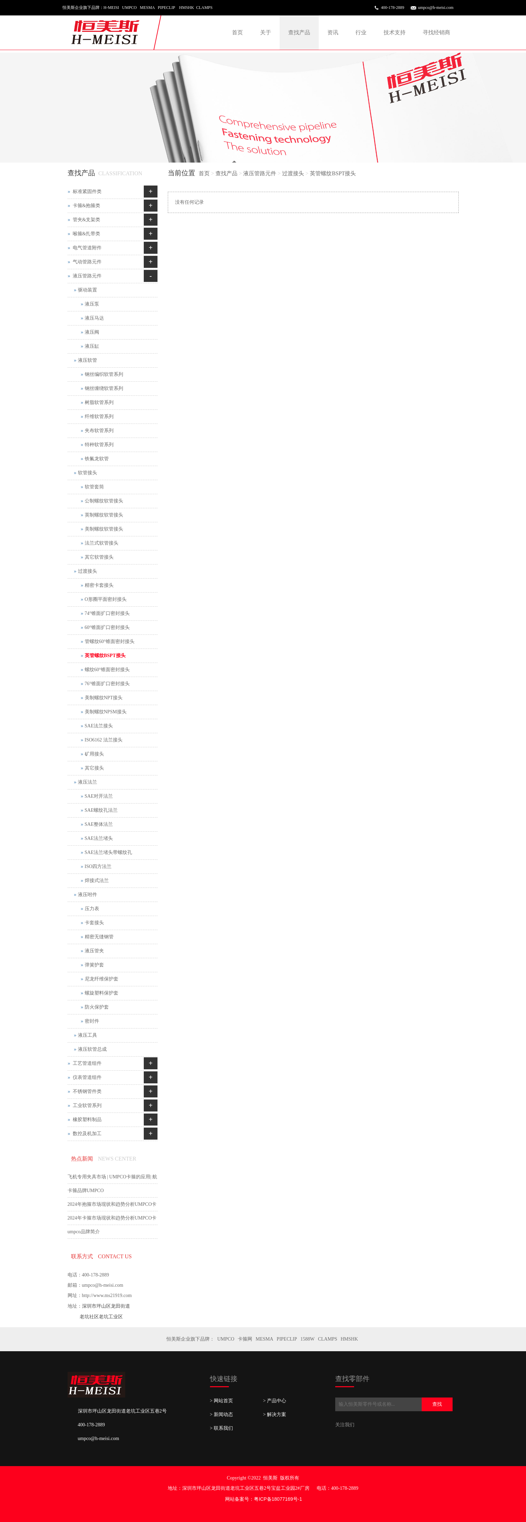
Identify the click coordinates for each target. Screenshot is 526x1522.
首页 (237, 32)
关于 (265, 32)
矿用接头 (94, 754)
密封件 (92, 1021)
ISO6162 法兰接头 (103, 739)
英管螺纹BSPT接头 (333, 173)
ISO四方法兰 (98, 866)
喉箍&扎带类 (87, 233)
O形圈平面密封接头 (106, 599)
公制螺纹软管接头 (104, 500)
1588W (307, 1339)
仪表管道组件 (87, 1077)
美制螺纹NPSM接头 (106, 711)
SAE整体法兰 (99, 824)
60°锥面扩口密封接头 (107, 627)
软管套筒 (94, 486)
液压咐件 (87, 894)
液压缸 (92, 346)
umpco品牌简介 (84, 1231)
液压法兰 (87, 782)
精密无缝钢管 (99, 936)
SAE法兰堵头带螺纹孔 (108, 852)
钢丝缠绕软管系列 (104, 388)
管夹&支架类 (87, 219)
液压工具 (87, 1035)
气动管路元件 (87, 261)
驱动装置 (87, 290)
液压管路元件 (259, 173)
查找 (437, 1404)
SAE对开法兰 (99, 796)
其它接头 (94, 768)
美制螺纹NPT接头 (103, 697)
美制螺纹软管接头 (104, 529)
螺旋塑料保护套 (101, 993)
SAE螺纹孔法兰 (101, 810)
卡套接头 (94, 922)
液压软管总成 (92, 1049)
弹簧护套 (94, 964)
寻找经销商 (436, 32)
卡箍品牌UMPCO (86, 1190)
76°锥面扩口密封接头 (107, 683)
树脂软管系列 (99, 402)
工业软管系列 (87, 1105)
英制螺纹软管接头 (104, 515)
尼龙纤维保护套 (101, 979)
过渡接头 (293, 173)
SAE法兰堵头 (99, 838)
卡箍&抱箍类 (87, 205)
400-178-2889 (392, 7)
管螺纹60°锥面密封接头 (110, 641)
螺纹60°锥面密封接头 (107, 669)
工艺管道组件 (87, 1063)
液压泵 (92, 304)
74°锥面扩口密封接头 (107, 613)
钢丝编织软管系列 (104, 374)
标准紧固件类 (87, 191)
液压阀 (92, 332)
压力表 (92, 908)
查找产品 (299, 32)
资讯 (332, 32)
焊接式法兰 (97, 880)
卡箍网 (245, 1339)
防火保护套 (97, 1007)
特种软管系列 (99, 444)
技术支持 (395, 32)
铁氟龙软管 (97, 458)
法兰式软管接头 (101, 543)
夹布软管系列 (99, 430)
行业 (360, 32)
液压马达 (94, 318)
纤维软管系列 (99, 416)
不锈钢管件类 (87, 1091)
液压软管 (87, 360)
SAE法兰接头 (99, 725)
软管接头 (87, 472)
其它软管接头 (99, 557)
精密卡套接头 (99, 585)
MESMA (264, 1339)
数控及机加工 (87, 1133)
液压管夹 (94, 950)
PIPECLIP (287, 1339)
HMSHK (349, 1339)
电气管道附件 (87, 247)
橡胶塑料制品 (87, 1119)
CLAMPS (327, 1339)
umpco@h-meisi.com (435, 7)
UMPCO (225, 1339)
